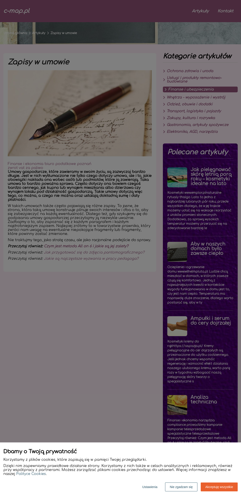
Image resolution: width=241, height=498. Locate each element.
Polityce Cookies (31, 474)
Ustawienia (149, 487)
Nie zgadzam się (181, 487)
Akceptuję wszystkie (219, 487)
